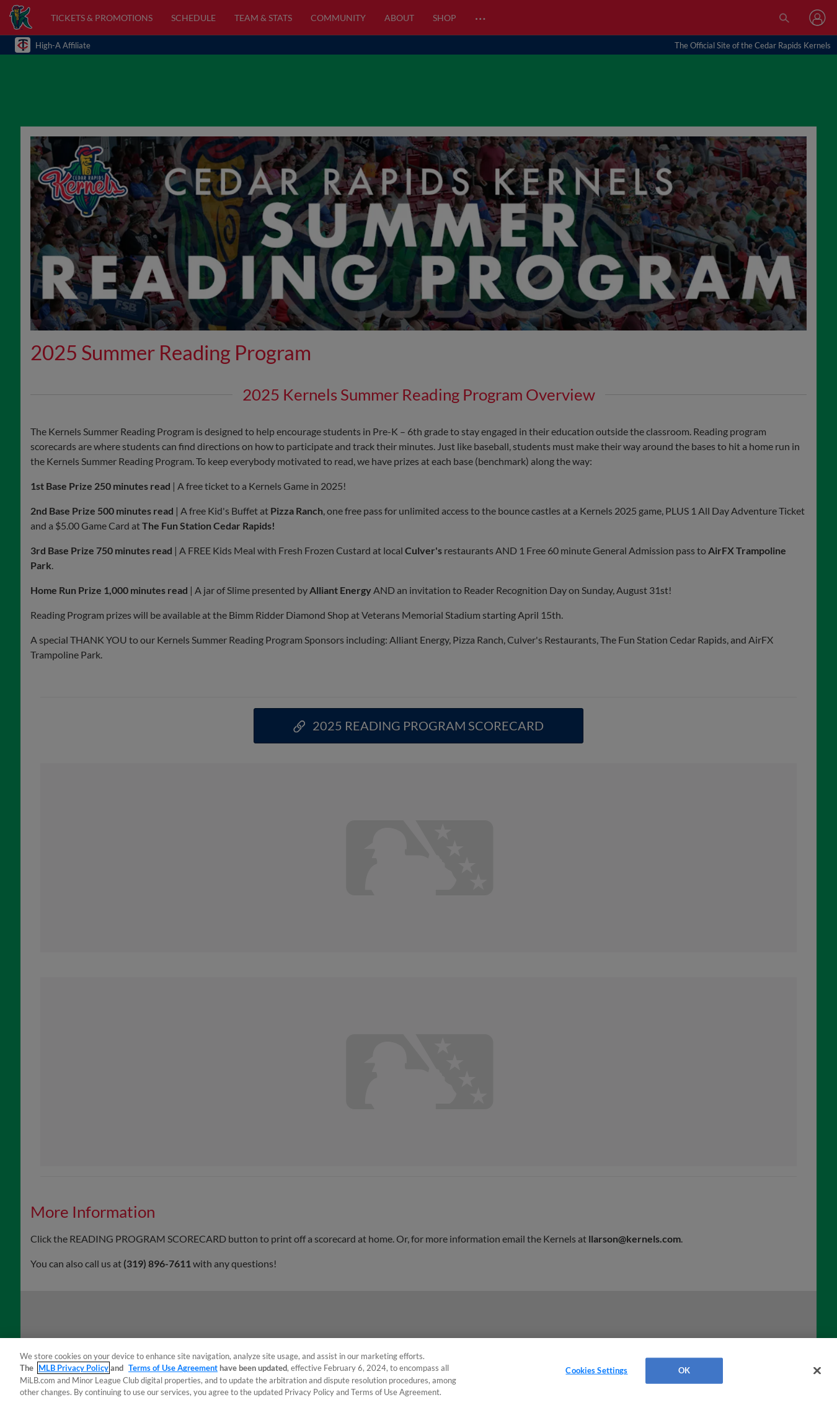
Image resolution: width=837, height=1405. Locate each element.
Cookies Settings (596, 1370)
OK (684, 1370)
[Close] (817, 1370)
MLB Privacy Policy (73, 1368)
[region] (418, 1371)
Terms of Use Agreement (173, 1368)
